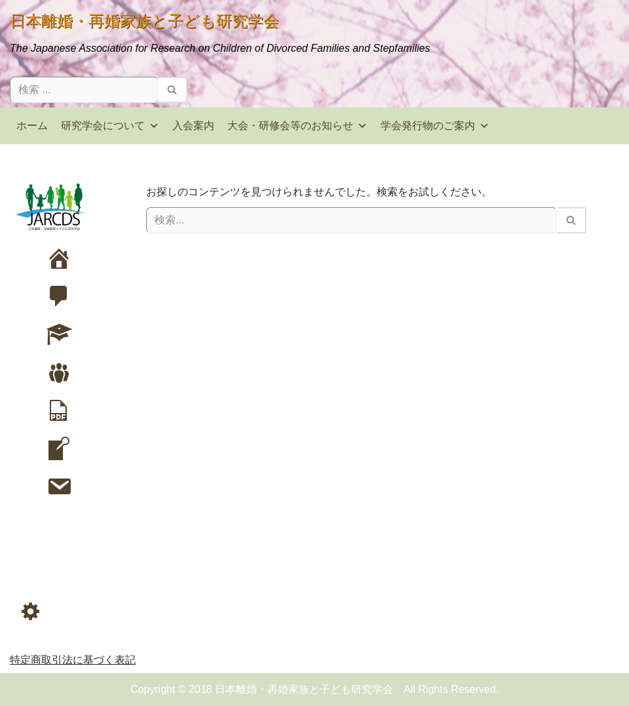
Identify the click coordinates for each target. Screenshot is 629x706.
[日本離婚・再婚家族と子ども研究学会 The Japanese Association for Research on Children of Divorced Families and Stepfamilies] (220, 33)
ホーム (32, 125)
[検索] (84, 90)
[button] (31, 611)
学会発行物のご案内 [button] (435, 125)
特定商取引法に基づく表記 (73, 659)
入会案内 (193, 125)
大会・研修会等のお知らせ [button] (297, 125)
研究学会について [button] (110, 125)
